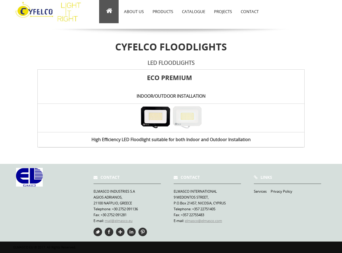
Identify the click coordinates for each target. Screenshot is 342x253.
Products (163, 11)
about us (134, 11)
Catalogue (193, 11)
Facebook (109, 232)
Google (120, 232)
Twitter (98, 232)
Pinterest (142, 232)
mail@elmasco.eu (119, 220)
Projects (223, 11)
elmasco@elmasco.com (203, 220)
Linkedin (131, 232)
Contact (250, 11)
